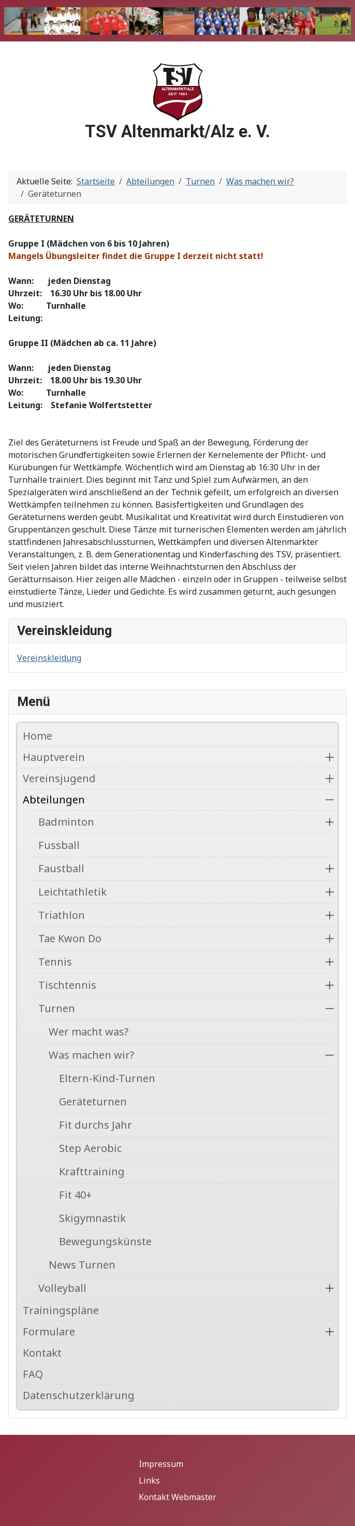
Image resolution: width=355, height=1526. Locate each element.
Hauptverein (54, 757)
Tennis (55, 962)
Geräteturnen (93, 1101)
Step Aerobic (90, 1148)
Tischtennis (67, 985)
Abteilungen (54, 800)
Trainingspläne (61, 1310)
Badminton (66, 822)
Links (149, 1480)
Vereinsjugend (59, 778)
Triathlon (61, 915)
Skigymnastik (92, 1218)
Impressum (161, 1464)
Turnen (56, 1008)
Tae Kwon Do (69, 938)
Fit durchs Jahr (95, 1125)
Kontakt (42, 1353)
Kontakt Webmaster (177, 1497)
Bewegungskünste (105, 1241)
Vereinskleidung (49, 658)
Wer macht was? (88, 1032)
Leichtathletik (72, 892)
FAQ (33, 1374)
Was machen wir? (91, 1055)
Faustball (61, 868)
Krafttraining (92, 1171)
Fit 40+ (75, 1195)
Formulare (49, 1331)
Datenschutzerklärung (79, 1395)
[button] (329, 757)
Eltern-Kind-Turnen (107, 1078)
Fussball (59, 845)
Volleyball (62, 1288)
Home (37, 736)
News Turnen (82, 1265)
